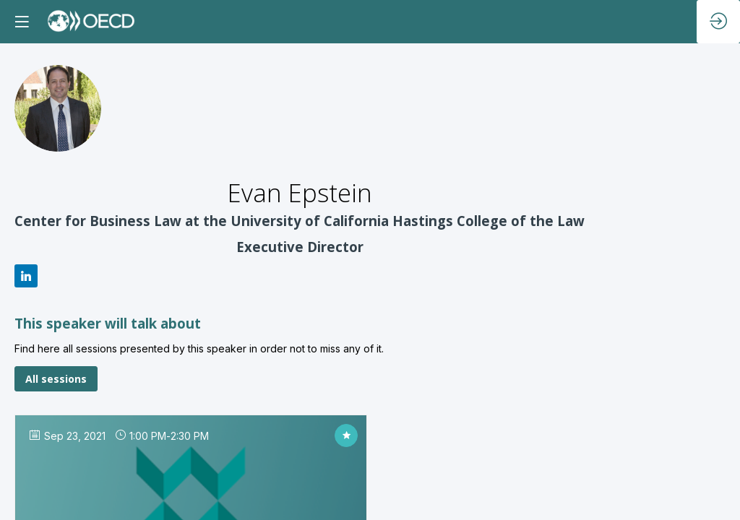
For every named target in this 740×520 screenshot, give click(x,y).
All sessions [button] (56, 379)
